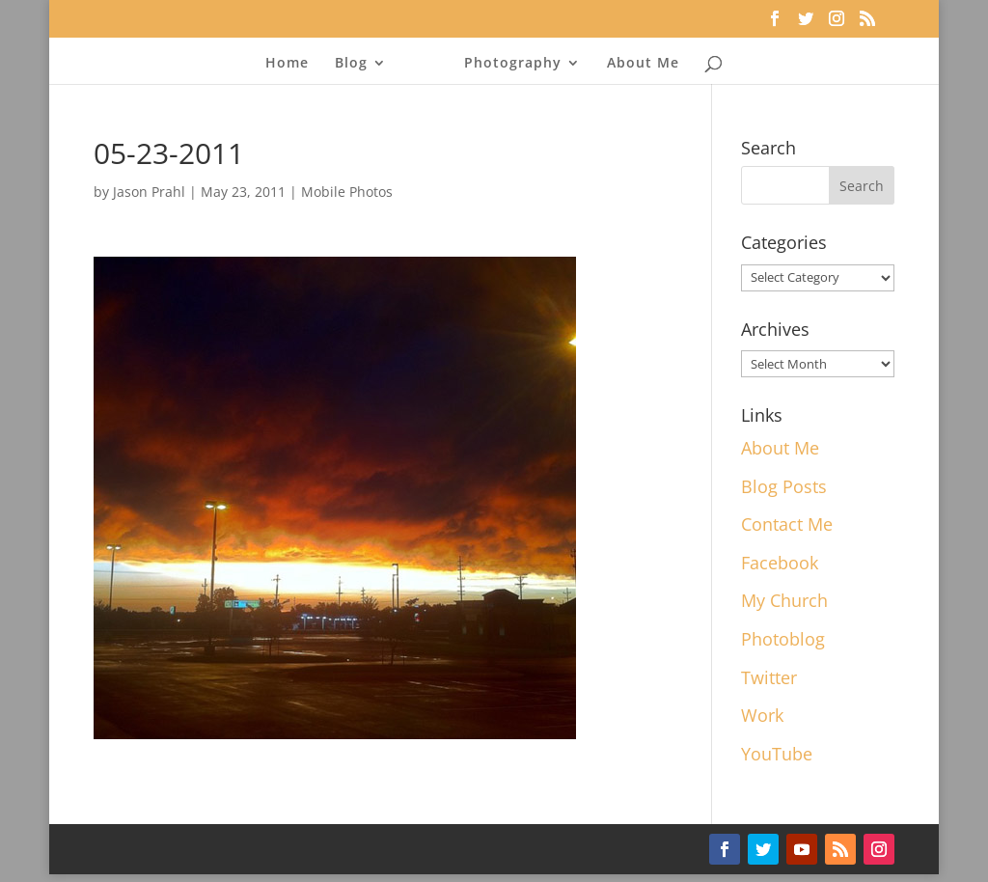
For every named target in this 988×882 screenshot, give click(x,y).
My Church (784, 600)
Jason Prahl (149, 191)
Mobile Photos (347, 191)
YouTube (776, 753)
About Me (637, 63)
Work (762, 715)
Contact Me (787, 524)
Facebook (779, 562)
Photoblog (783, 638)
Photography (507, 63)
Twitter (769, 677)
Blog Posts (784, 486)
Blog (357, 63)
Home (293, 63)
